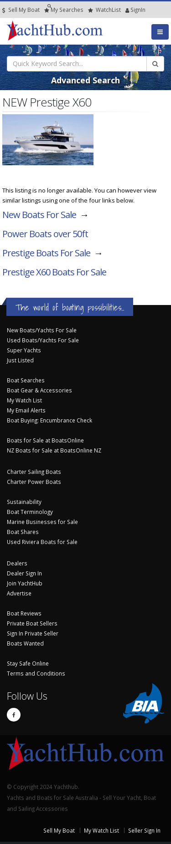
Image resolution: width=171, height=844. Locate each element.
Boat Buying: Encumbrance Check (49, 420)
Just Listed (20, 360)
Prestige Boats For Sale (46, 253)
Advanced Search (85, 80)
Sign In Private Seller (32, 633)
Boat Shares (23, 531)
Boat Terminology (30, 511)
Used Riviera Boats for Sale (42, 541)
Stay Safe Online (28, 663)
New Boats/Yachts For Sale (42, 330)
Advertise (19, 593)
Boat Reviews (24, 613)
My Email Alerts (26, 410)
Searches (63, 10)
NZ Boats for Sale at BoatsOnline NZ (54, 450)
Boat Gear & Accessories (39, 390)
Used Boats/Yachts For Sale (43, 340)
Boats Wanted (25, 643)
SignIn (127, 10)
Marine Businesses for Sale (42, 521)
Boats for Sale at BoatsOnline (45, 440)
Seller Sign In (144, 830)
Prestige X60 (54, 272)
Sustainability (24, 501)
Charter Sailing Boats (34, 471)
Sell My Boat (21, 10)
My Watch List (24, 400)
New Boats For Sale (39, 214)
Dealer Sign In (24, 573)
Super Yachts (24, 350)
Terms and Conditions (36, 673)
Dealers (17, 563)
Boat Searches (26, 380)
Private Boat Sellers (32, 623)
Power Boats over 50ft (45, 234)
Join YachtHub (24, 583)
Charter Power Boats (34, 481)
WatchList (104, 10)
